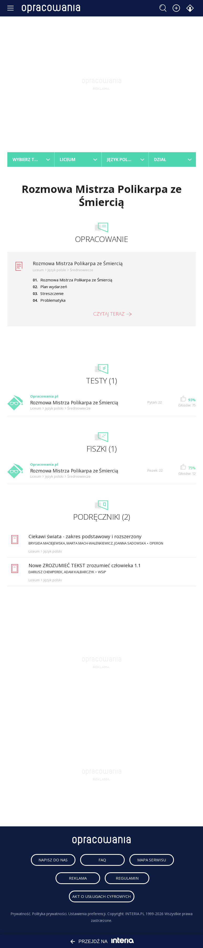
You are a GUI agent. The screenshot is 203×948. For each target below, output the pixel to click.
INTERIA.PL (134, 913)
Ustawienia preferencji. (87, 913)
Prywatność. (20, 913)
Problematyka (52, 300)
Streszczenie (52, 293)
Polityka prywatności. (49, 913)
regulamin (127, 878)
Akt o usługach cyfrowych (101, 896)
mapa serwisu (151, 859)
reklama (78, 878)
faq (102, 859)
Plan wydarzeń (53, 286)
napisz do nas (53, 859)
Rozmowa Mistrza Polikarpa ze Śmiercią (78, 263)
